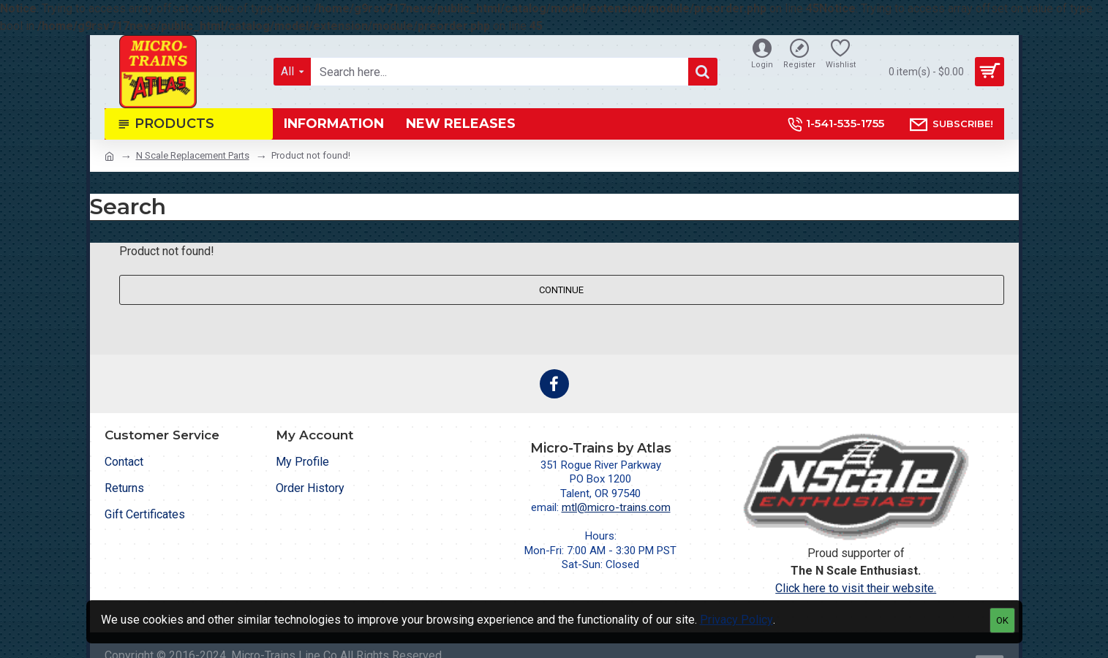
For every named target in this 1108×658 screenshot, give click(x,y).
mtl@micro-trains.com (616, 507)
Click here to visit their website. (855, 588)
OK (1002, 620)
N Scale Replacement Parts (192, 155)
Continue (561, 289)
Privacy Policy (736, 620)
